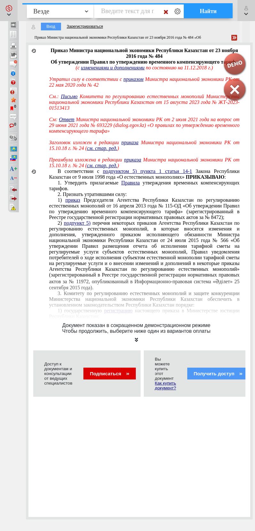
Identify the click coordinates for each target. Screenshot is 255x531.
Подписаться (109, 373)
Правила (130, 182)
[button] (9, 10)
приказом (133, 79)
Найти (208, 11)
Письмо (69, 96)
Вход (51, 26)
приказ (73, 200)
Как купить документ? (165, 385)
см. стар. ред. (102, 148)
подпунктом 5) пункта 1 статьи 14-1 (147, 171)
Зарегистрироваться (85, 26)
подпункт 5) (77, 223)
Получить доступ (218, 373)
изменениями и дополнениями (112, 67)
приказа (129, 142)
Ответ (66, 119)
